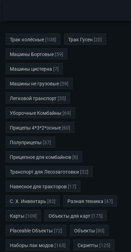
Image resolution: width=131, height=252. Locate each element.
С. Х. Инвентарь (28, 201)
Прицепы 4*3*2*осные (35, 128)
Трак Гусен (80, 39)
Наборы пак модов (31, 245)
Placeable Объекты (31, 230)
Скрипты (88, 245)
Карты (17, 216)
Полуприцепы (26, 142)
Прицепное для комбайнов (40, 157)
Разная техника (85, 201)
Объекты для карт (69, 216)
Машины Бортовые (32, 54)
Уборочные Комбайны (35, 113)
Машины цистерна (31, 69)
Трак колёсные (27, 39)
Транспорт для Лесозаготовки (44, 172)
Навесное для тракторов (38, 186)
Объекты (84, 230)
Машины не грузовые (34, 83)
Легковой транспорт (33, 98)
